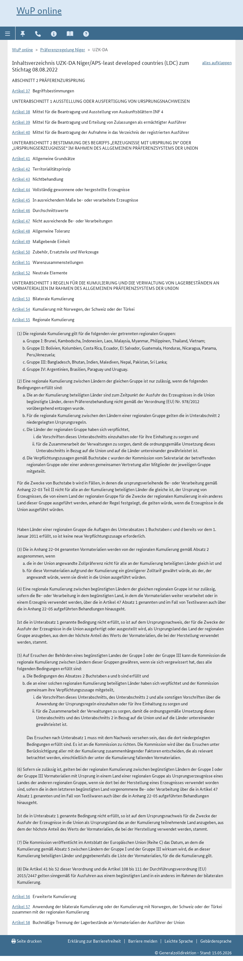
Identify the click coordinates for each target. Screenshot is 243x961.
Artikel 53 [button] (21, 298)
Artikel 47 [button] (21, 220)
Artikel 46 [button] (21, 210)
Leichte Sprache (179, 941)
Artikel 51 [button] (21, 262)
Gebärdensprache (216, 941)
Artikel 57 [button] (21, 906)
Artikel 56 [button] (21, 896)
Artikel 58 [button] (21, 922)
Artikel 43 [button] (21, 179)
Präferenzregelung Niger (62, 49)
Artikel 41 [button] (21, 158)
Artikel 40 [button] (21, 132)
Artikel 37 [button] (21, 90)
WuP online (39, 10)
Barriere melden (142, 941)
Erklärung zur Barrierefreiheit (94, 941)
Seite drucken (26, 941)
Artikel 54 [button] (21, 309)
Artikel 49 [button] (21, 241)
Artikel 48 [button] (21, 231)
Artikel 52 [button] (21, 272)
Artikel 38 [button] (21, 111)
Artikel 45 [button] (21, 200)
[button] (8, 33)
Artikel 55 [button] (21, 319)
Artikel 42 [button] (21, 168)
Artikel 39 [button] (21, 122)
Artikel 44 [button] (21, 189)
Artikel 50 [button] (21, 251)
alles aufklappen (217, 62)
